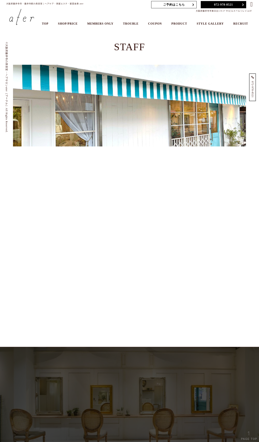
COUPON (155, 23)
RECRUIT (240, 23)
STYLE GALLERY (210, 23)
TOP (45, 23)
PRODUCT (179, 23)
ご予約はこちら (174, 4)
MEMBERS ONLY (100, 23)
